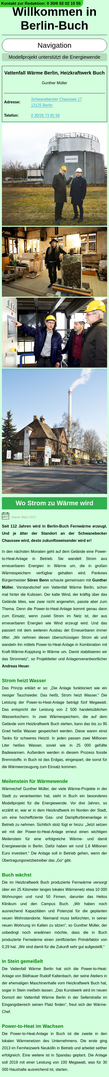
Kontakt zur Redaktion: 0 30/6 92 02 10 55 (41, 3)
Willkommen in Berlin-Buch (54, 18)
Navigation (54, 45)
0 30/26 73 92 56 (45, 115)
